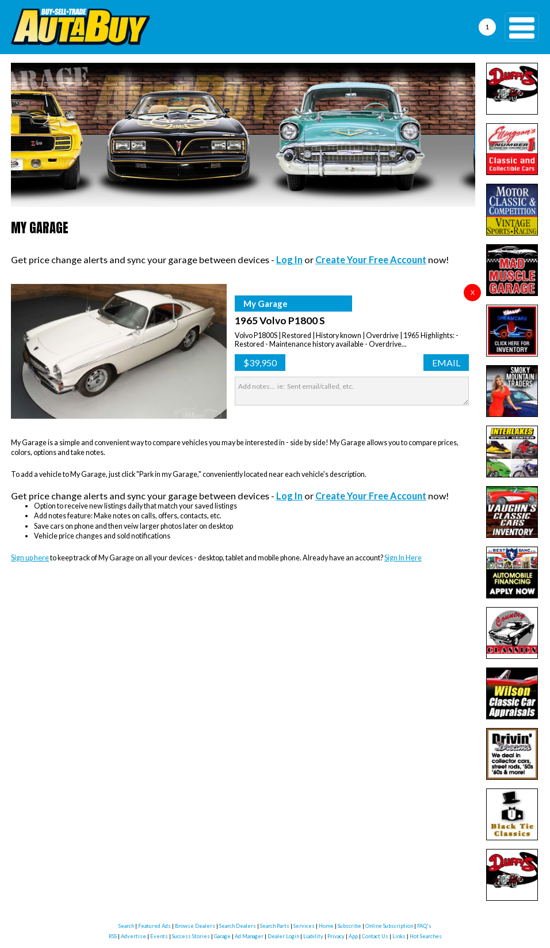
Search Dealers (237, 926)
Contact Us (375, 936)
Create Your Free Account (370, 259)
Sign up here (30, 557)
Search (126, 926)
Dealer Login (283, 936)
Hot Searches (426, 936)
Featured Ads (154, 926)
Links (399, 936)
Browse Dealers (195, 926)
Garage (222, 936)
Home (326, 926)
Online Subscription (389, 926)
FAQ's (424, 926)
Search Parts (274, 926)
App (353, 936)
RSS (113, 936)
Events (159, 936)
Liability (313, 936)
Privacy (336, 936)
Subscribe (349, 926)
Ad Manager (249, 936)
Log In (289, 259)
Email (446, 362)
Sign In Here (403, 557)
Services (304, 926)
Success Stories (191, 936)
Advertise (133, 936)
